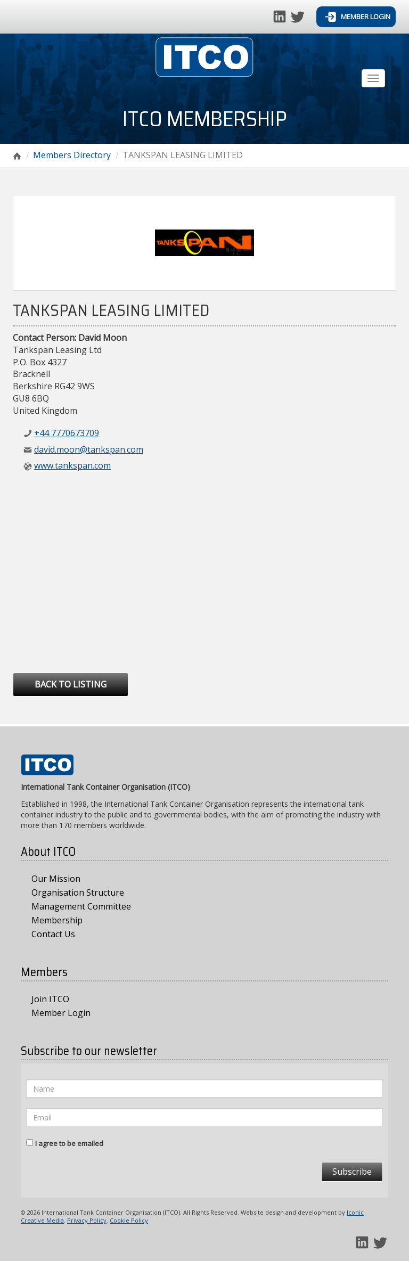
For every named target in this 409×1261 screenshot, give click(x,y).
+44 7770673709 (66, 433)
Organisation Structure (77, 892)
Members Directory (72, 155)
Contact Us (53, 934)
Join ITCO (50, 999)
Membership (57, 920)
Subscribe (352, 1171)
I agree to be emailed (69, 1143)
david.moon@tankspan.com (88, 449)
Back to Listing (71, 684)
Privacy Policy (87, 1220)
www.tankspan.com (72, 465)
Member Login (357, 17)
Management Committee (81, 906)
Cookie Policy (129, 1220)
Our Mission (55, 879)
